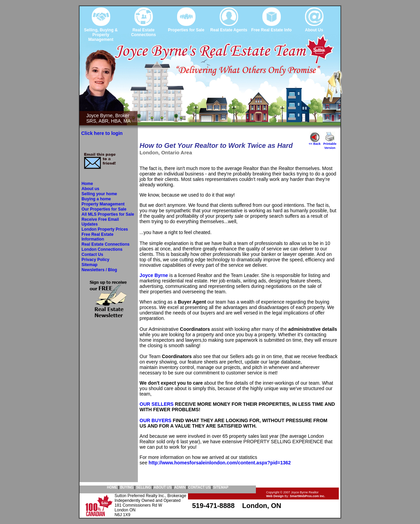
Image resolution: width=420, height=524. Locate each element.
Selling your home (99, 193)
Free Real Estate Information (97, 237)
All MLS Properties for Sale (108, 214)
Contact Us (92, 254)
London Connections (102, 249)
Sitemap (90, 264)
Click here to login (101, 133)
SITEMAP (220, 487)
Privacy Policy (95, 259)
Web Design (275, 496)
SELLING (143, 487)
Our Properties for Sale (104, 209)
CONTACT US (199, 487)
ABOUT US (162, 487)
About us (90, 188)
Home (87, 183)
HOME (112, 487)
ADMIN (180, 487)
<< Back (315, 142)
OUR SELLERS (157, 404)
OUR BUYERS (155, 420)
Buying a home (96, 199)
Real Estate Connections (106, 244)
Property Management (103, 204)
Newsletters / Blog (99, 269)
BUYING (126, 487)
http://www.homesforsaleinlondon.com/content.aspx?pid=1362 (220, 462)
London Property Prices (105, 229)
